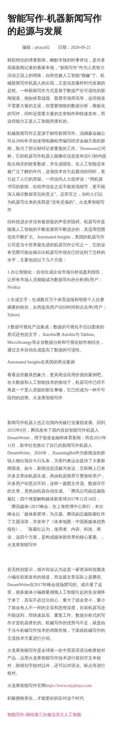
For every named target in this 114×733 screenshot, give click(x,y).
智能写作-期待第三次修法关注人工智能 (44, 714)
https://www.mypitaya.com (69, 685)
